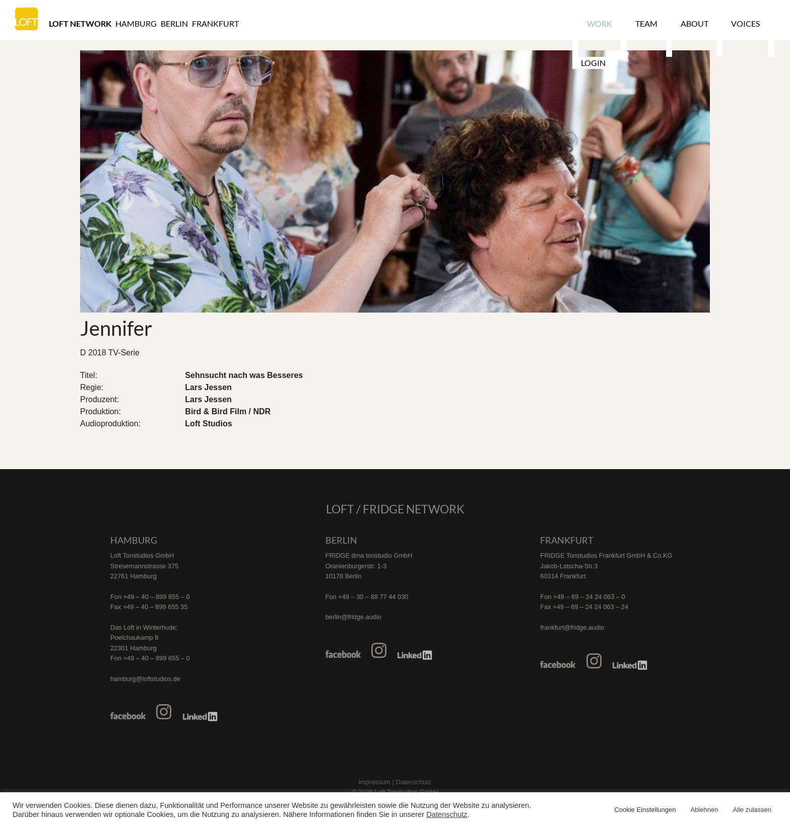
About (676, 23)
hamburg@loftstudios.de (145, 679)
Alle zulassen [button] (752, 809)
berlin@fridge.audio (353, 617)
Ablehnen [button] (704, 809)
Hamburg (136, 23)
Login (763, 23)
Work (595, 23)
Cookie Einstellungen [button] (645, 809)
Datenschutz (446, 814)
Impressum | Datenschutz (395, 782)
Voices (720, 23)
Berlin (174, 23)
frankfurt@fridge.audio (572, 627)
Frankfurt (215, 23)
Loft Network (80, 23)
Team (635, 23)
